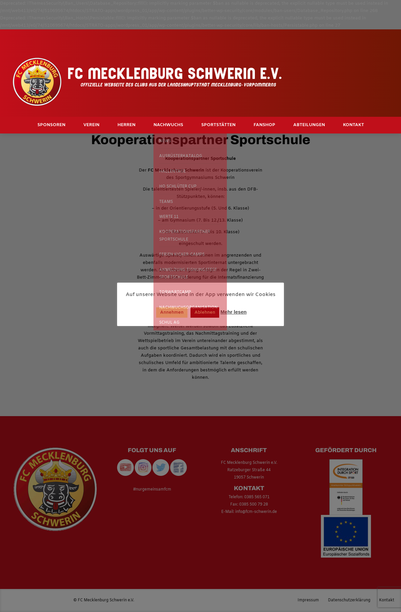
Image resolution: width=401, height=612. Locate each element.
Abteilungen (309, 125)
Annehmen (171, 312)
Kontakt (353, 125)
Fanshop (264, 125)
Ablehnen (204, 312)
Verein (91, 125)
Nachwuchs (168, 125)
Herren (126, 125)
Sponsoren (51, 125)
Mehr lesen (234, 312)
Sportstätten (218, 125)
